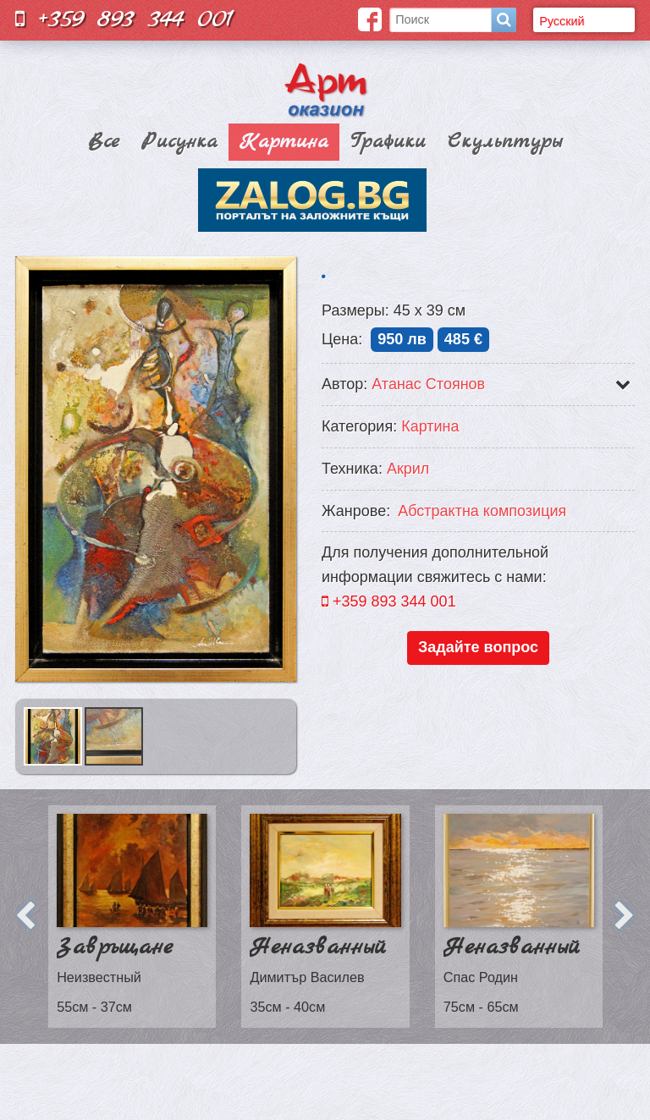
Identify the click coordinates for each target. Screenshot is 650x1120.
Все (103, 142)
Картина (284, 142)
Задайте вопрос (478, 647)
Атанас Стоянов (428, 384)
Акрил (408, 468)
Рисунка (179, 142)
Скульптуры (505, 142)
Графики (388, 142)
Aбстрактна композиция (482, 510)
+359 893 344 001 (124, 19)
